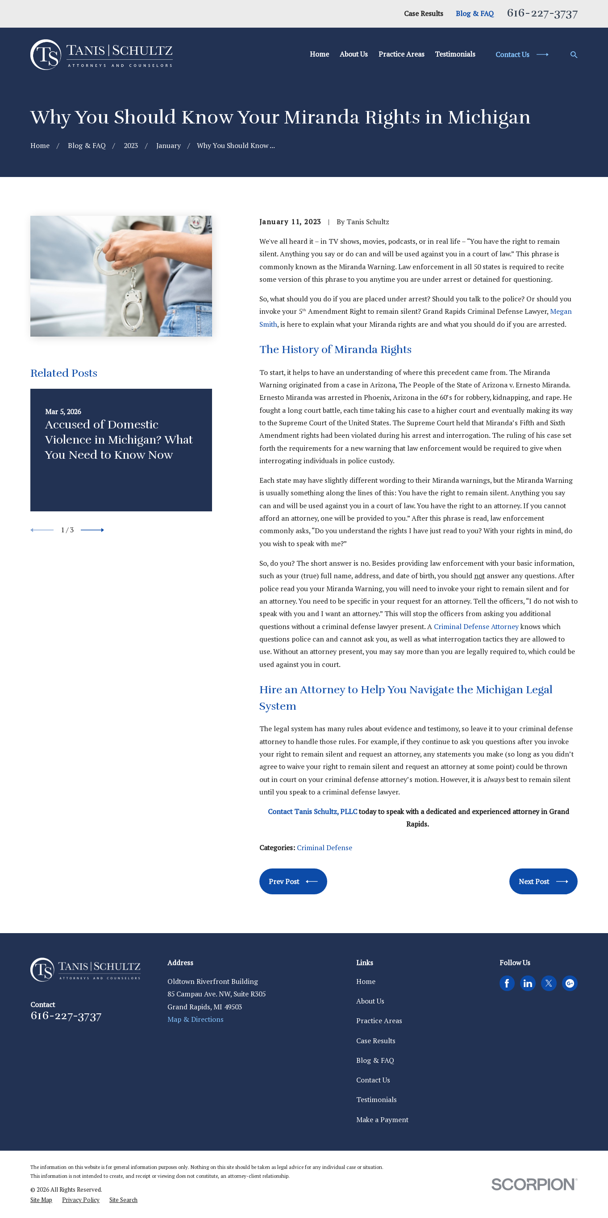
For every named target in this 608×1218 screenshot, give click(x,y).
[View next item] (92, 530)
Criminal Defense (324, 847)
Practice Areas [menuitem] (402, 54)
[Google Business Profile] (570, 983)
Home (365, 981)
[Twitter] (549, 983)
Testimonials (376, 1099)
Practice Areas (379, 1020)
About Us (370, 1001)
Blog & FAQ (475, 13)
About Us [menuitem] (354, 54)
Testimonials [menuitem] (455, 54)
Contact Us (373, 1080)
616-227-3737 (542, 12)
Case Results (423, 13)
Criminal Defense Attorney (476, 626)
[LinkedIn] (528, 983)
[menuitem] (41, 1200)
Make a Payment (382, 1119)
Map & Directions (195, 1019)
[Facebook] (507, 983)
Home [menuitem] (319, 54)
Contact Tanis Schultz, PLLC (312, 811)
